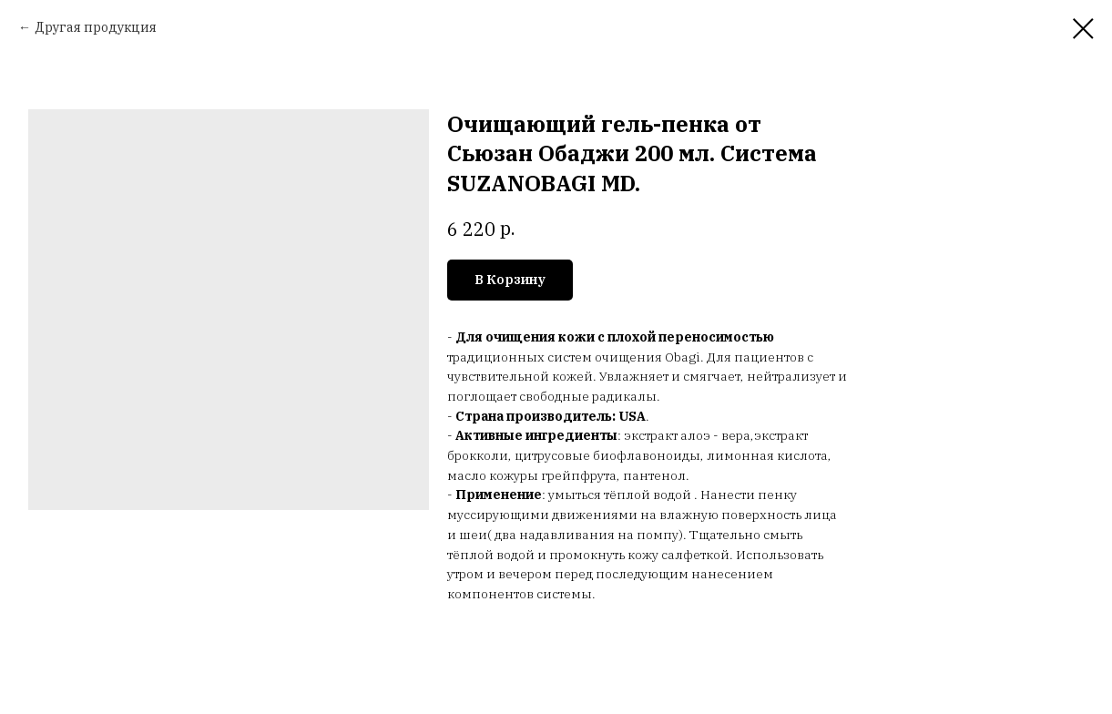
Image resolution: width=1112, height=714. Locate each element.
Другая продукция (96, 27)
